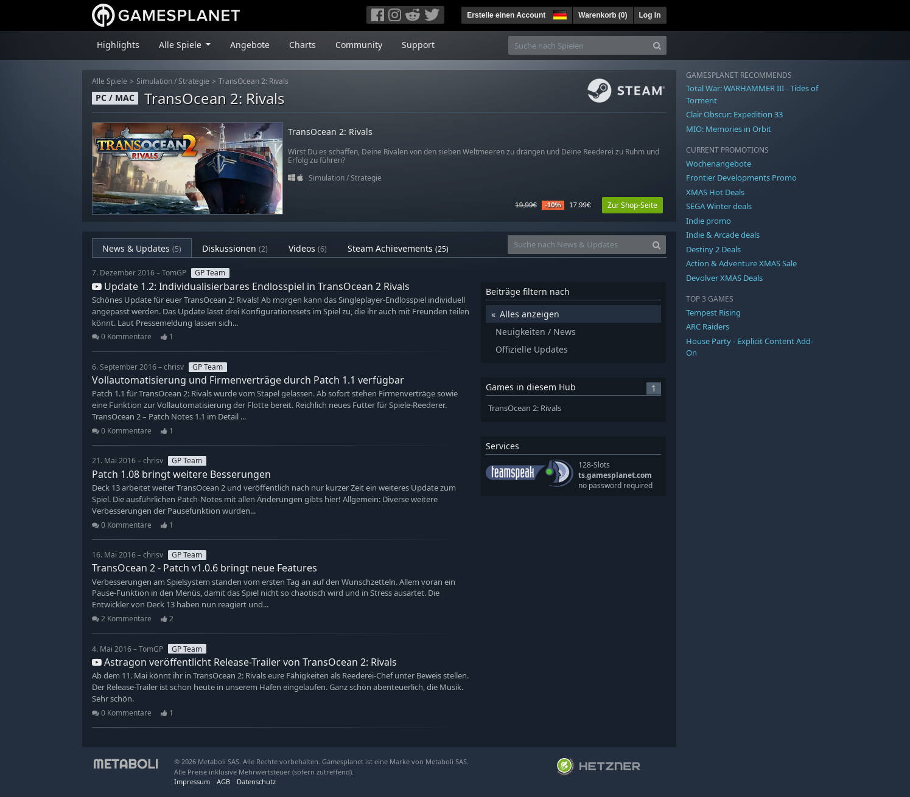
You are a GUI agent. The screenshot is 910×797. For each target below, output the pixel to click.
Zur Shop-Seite (632, 205)
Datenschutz (256, 781)
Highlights (118, 44)
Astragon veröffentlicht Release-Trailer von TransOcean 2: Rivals (244, 662)
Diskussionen (235, 248)
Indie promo (708, 220)
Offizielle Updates (531, 349)
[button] (559, 13)
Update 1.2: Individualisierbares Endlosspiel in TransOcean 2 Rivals (251, 286)
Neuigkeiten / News (535, 331)
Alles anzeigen (529, 314)
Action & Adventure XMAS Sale (741, 263)
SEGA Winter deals (719, 206)
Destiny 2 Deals (713, 249)
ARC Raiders (707, 326)
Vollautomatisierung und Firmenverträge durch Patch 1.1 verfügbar (248, 380)
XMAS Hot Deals (715, 192)
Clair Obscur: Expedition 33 (734, 114)
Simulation (154, 81)
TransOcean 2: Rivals (254, 81)
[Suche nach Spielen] (578, 45)
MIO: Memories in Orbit (728, 128)
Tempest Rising (713, 312)
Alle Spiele (109, 81)
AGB (223, 781)
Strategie (193, 81)
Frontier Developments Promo (741, 177)
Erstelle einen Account (506, 15)
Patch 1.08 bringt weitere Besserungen (181, 474)
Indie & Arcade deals (723, 234)
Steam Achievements (398, 248)
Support (418, 44)
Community (358, 44)
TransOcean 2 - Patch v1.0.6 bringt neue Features (204, 567)
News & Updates (141, 248)
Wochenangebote (718, 163)
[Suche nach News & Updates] (578, 244)
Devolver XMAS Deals (724, 277)
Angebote (250, 44)
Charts (302, 44)
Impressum (192, 781)
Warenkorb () (602, 15)
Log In (650, 15)
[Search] (657, 45)
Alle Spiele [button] (181, 44)
